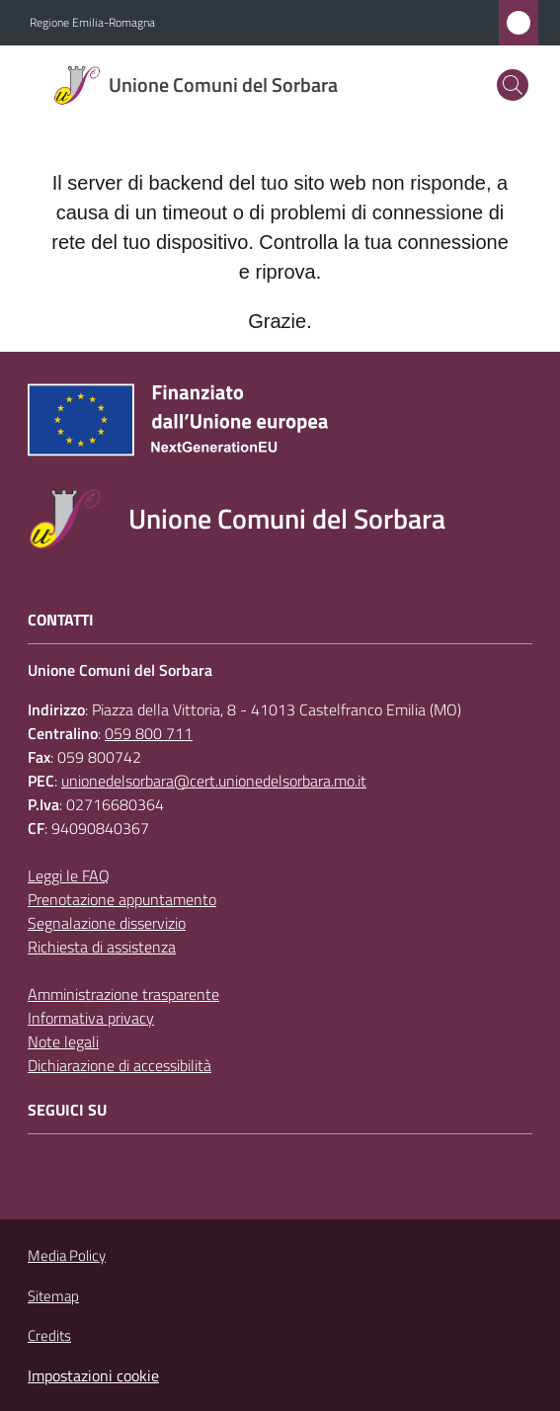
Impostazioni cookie (93, 1375)
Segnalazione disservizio (107, 923)
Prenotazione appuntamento (122, 899)
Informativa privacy (91, 1018)
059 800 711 (149, 733)
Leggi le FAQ (69, 875)
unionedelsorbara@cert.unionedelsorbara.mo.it (213, 780)
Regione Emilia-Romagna (92, 23)
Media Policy (67, 1255)
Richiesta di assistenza (102, 946)
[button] (512, 85)
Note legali (63, 1041)
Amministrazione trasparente (123, 994)
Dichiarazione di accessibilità (119, 1065)
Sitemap (53, 1296)
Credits (49, 1336)
